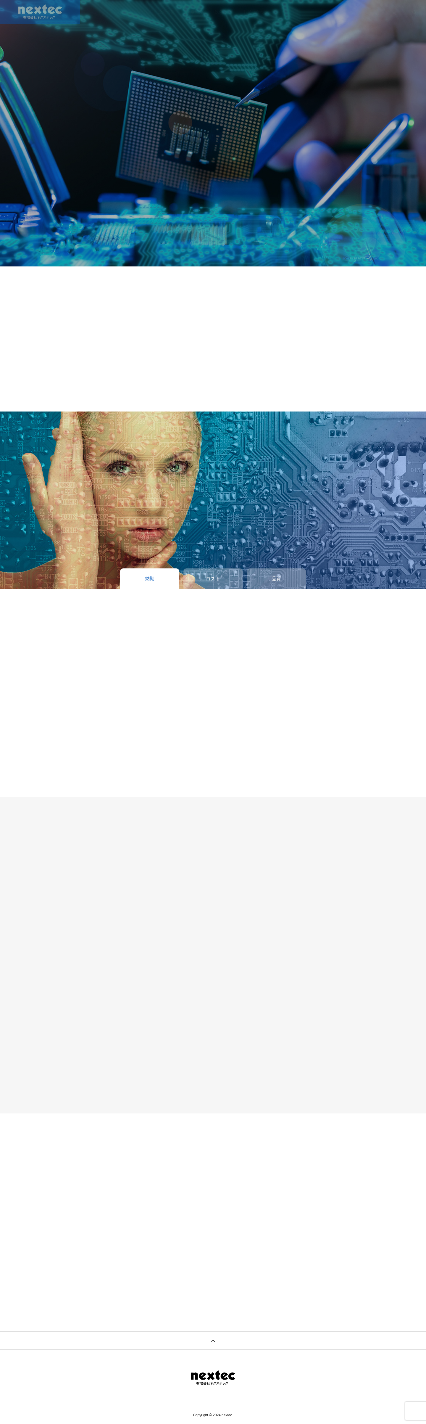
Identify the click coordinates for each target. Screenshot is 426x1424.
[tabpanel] (213, 133)
